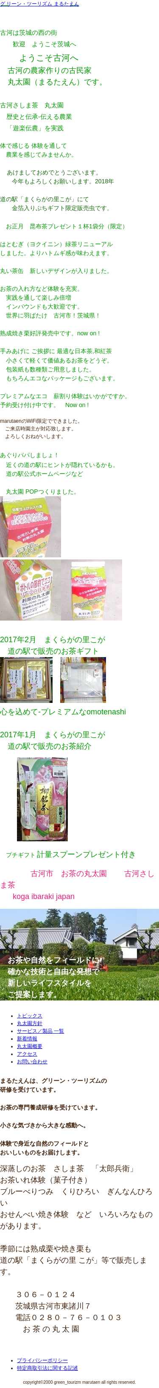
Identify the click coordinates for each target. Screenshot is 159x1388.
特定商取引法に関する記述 (47, 1368)
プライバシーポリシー (42, 1360)
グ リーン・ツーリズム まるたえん (39, 4)
